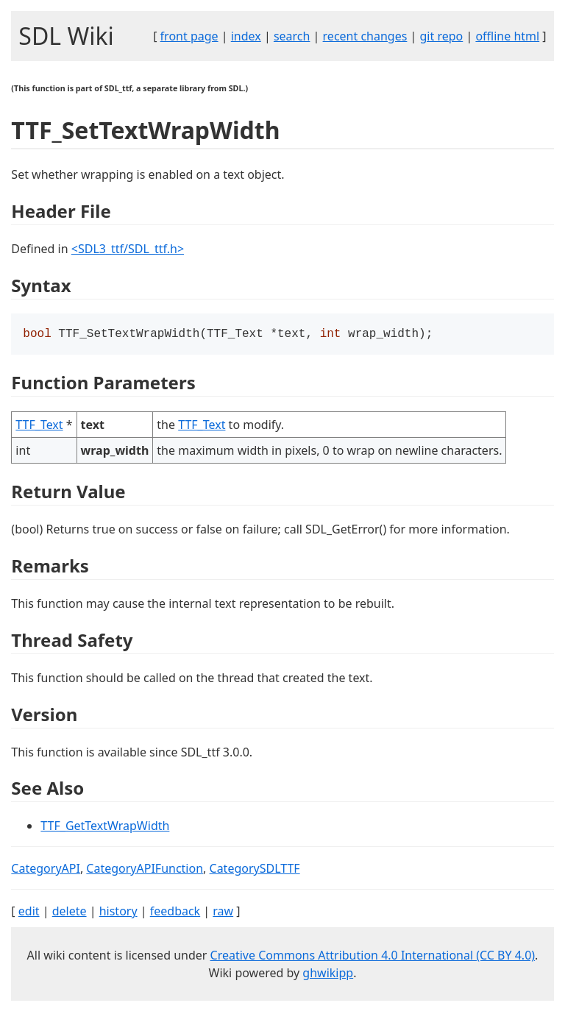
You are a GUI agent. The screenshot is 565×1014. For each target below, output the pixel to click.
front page (189, 36)
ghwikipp (327, 974)
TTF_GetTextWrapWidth (104, 827)
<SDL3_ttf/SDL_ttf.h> (127, 249)
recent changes (365, 36)
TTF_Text (39, 426)
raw (223, 912)
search (292, 36)
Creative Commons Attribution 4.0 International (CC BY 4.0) (373, 957)
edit (29, 912)
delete (69, 912)
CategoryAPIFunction (144, 870)
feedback (175, 912)
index (246, 36)
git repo (441, 36)
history (118, 912)
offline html (507, 36)
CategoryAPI (45, 870)
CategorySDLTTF (255, 870)
